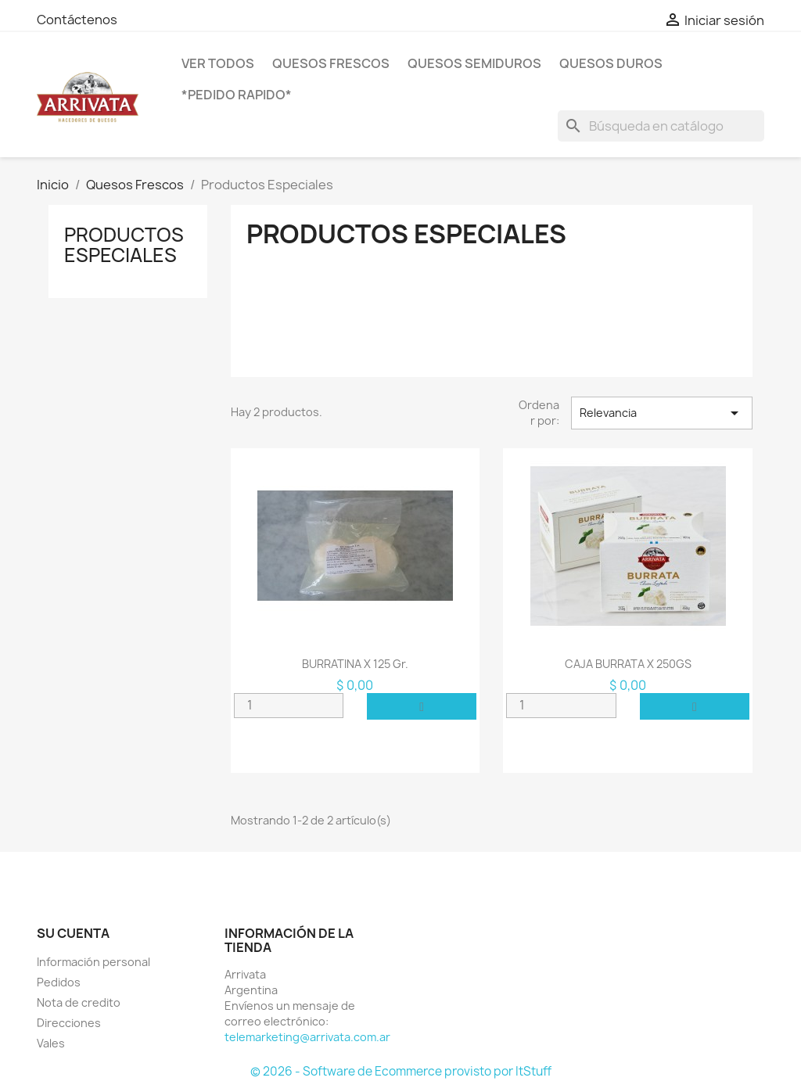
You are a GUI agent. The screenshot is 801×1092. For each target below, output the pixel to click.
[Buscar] (661, 126)
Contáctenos (77, 19)
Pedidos (59, 982)
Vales (51, 1043)
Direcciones (69, 1022)
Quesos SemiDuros (474, 63)
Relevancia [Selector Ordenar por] (662, 413)
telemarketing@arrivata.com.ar (307, 1036)
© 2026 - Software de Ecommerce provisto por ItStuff (400, 1071)
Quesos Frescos (331, 63)
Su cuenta (73, 933)
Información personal (93, 961)
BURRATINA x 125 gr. (355, 663)
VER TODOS (217, 63)
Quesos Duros (611, 63)
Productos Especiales (124, 244)
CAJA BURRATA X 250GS (628, 663)
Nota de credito (78, 1002)
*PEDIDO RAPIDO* (236, 94)
